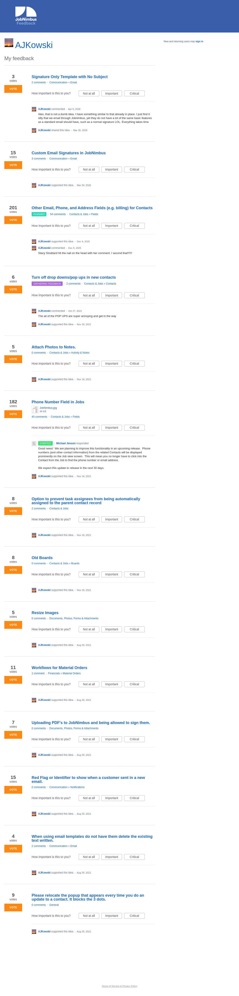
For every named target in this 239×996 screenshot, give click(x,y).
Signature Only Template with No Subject (70, 77)
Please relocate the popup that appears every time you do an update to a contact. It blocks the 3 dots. (88, 897)
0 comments (39, 352)
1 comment (38, 673)
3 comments (39, 158)
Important (113, 94)
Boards (75, 563)
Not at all (91, 94)
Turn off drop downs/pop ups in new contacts (74, 277)
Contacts (111, 283)
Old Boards (42, 558)
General (54, 904)
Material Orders (72, 673)
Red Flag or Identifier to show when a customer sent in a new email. (88, 780)
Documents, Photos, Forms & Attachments (73, 618)
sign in (199, 41)
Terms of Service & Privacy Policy (119, 986)
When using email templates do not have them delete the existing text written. (92, 838)
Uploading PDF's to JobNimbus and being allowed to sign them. (91, 723)
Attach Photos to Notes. (54, 347)
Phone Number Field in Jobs (58, 402)
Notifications (77, 787)
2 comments (39, 82)
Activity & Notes (80, 352)
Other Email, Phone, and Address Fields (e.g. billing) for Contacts (92, 208)
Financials (54, 673)
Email (73, 82)
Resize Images (45, 613)
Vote (13, 88)
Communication (58, 82)
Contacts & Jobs (78, 214)
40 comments (39, 416)
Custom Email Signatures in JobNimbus (69, 153)
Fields (94, 214)
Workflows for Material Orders (59, 668)
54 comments (58, 214)
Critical (137, 94)
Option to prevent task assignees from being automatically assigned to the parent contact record (86, 501)
